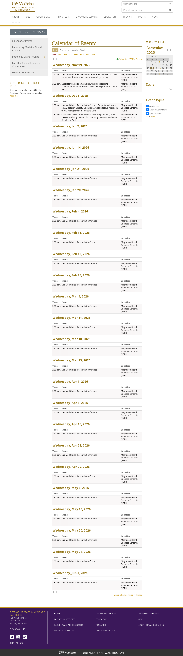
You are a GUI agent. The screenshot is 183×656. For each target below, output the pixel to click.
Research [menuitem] (128, 16)
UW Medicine (68, 653)
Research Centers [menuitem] (105, 630)
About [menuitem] (16, 16)
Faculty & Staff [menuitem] (44, 16)
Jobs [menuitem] (27, 16)
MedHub (14, 96)
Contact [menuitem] (17, 22)
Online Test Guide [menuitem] (106, 613)
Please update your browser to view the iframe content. (97, 50)
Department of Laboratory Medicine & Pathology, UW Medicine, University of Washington (22, 7)
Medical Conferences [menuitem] (23, 72)
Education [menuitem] (111, 16)
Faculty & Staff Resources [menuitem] (68, 625)
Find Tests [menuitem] (65, 16)
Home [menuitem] (57, 613)
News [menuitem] (156, 16)
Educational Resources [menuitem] (151, 625)
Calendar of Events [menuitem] (22, 40)
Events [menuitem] (143, 16)
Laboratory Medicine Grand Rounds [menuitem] (28, 49)
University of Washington (103, 653)
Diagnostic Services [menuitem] (88, 16)
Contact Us (16, 643)
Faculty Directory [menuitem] (64, 619)
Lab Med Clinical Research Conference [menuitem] (26, 64)
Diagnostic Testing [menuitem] (64, 630)
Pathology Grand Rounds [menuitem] (28, 56)
